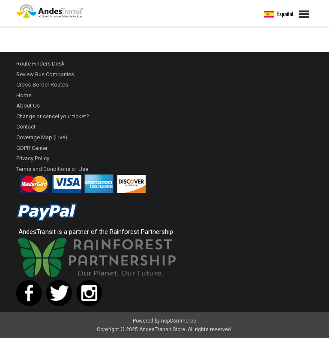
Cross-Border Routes (42, 84)
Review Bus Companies (45, 74)
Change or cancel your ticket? (52, 116)
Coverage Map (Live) (41, 137)
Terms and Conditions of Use (52, 169)
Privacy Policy (32, 158)
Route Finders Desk (40, 63)
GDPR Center (32, 148)
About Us (28, 105)
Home (23, 95)
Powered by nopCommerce (164, 321)
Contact (26, 126)
